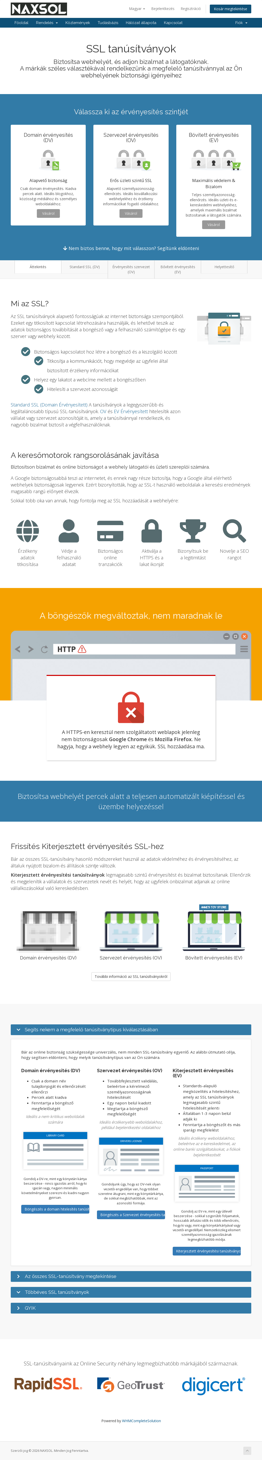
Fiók (241, 22)
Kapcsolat (173, 22)
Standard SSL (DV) (85, 266)
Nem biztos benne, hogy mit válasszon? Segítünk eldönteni (131, 248)
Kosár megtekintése (230, 8)
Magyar (137, 8)
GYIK (30, 1308)
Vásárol (48, 213)
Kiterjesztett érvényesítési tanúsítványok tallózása (208, 1251)
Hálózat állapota (141, 22)
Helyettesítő (224, 266)
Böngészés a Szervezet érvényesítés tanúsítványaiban (132, 1214)
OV (103, 411)
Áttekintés (38, 266)
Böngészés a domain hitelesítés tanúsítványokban (57, 1209)
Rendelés (47, 22)
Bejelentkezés (162, 8)
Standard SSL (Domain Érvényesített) (49, 405)
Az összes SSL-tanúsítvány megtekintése (70, 1276)
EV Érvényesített (131, 411)
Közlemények (78, 22)
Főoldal (21, 22)
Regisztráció (191, 8)
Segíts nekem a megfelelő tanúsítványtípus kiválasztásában (91, 1029)
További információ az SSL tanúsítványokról (131, 976)
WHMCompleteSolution (141, 1420)
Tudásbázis (108, 22)
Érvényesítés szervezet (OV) (131, 269)
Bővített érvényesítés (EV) (177, 269)
